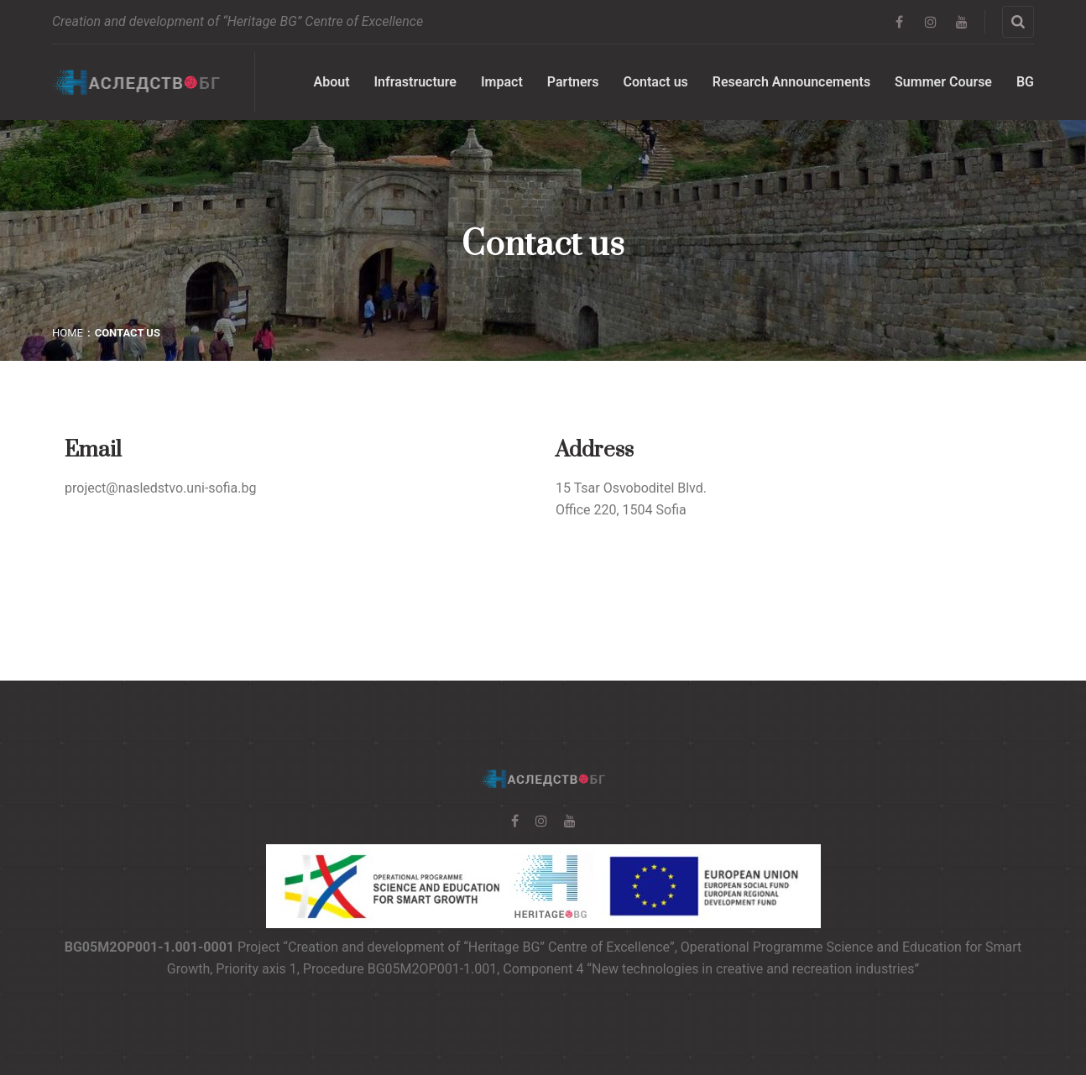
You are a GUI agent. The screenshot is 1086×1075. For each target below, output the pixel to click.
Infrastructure (415, 82)
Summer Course (943, 82)
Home (67, 332)
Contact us (656, 82)
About (332, 82)
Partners (573, 82)
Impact (502, 82)
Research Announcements (791, 82)
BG (1025, 82)
